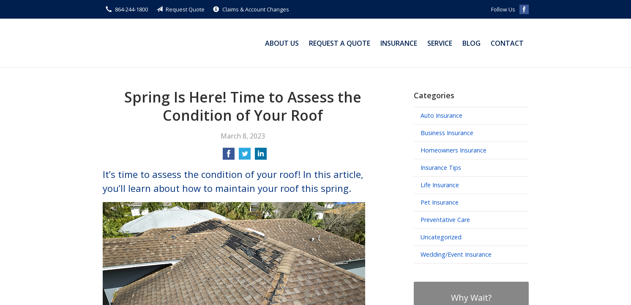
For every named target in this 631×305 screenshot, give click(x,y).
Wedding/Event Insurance (456, 254)
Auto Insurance (441, 115)
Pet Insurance (440, 202)
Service (439, 43)
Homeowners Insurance (453, 150)
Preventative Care (445, 220)
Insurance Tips (441, 168)
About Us (282, 43)
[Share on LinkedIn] (261, 156)
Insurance (398, 43)
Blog (471, 43)
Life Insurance (440, 185)
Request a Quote (339, 43)
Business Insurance (447, 133)
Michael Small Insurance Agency (155, 43)
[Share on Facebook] (229, 156)
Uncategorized (441, 237)
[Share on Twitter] (245, 156)
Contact (507, 43)
